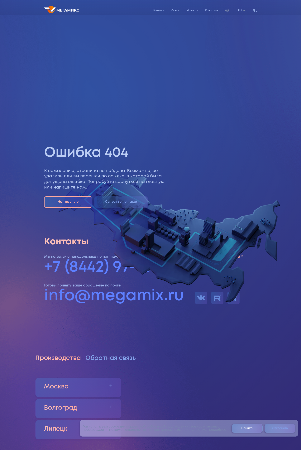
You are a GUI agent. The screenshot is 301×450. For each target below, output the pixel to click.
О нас (175, 10)
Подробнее (217, 429)
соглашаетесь (160, 429)
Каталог (159, 10)
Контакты (211, 10)
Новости (192, 10)
